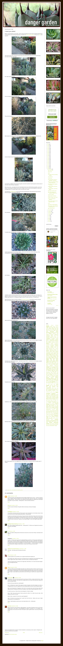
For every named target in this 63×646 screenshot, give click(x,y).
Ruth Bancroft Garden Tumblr (52, 294)
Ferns (55, 349)
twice (40, 34)
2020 (48, 152)
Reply (9, 508)
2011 (48, 165)
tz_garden (49, 303)
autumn (47, 328)
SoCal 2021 (50, 412)
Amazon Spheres (55, 326)
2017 (48, 156)
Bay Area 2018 (50, 329)
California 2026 (55, 333)
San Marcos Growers (25, 299)
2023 (48, 148)
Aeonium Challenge (54, 325)
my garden (52, 381)
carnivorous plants (49, 335)
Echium (47, 343)
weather (50, 422)
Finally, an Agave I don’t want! (53, 197)
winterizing (53, 424)
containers (48, 338)
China (57, 336)
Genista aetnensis (49, 363)
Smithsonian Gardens (49, 410)
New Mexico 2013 (51, 384)
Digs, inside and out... (51, 208)
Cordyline (53, 338)
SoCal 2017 (54, 411)
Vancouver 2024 (49, 419)
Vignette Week (56, 421)
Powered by (52, 120)
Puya (57, 402)
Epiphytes (56, 344)
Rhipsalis (53, 404)
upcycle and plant (49, 418)
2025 (48, 145)
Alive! (49, 173)
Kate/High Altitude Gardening (13, 523)
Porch (49, 203)
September (50, 212)
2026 (48, 144)
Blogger (42, 640)
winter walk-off (50, 424)
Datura (47, 340)
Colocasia (47, 337)
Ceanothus (48, 336)
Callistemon (56, 334)
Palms (47, 395)
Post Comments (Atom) (13, 634)
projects (49, 402)
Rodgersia (56, 404)
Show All (57, 305)
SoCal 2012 (54, 410)
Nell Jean (9, 505)
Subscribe (52, 117)
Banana (53, 328)
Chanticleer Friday (53, 336)
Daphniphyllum (52, 339)
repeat (51, 404)
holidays (47, 367)
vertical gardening (53, 420)
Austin (50, 327)
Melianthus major (53, 378)
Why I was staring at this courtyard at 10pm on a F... (52, 193)
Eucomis (56, 345)
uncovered (57, 417)
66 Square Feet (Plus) (51, 300)
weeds (51, 423)
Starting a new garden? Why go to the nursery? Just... (53, 182)
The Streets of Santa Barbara (52, 204)
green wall (50, 364)
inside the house (54, 370)
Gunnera (51, 365)
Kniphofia (55, 373)
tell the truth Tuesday (49, 415)
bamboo (50, 328)
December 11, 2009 (14, 505)
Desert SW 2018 (53, 340)
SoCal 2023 (54, 412)
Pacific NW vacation (55, 394)
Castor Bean (56, 335)
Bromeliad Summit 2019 (54, 332)
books (57, 331)
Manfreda (52, 377)
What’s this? (50, 171)
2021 (48, 151)
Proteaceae (54, 402)
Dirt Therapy (49, 291)
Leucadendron (52, 375)
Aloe (51, 326)
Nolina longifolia (49, 295)
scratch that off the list (49, 408)
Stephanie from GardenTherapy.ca (13, 548)
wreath (51, 425)
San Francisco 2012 (53, 406)
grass (47, 364)
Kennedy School (13, 191)
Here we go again (50, 301)
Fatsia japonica (49, 348)
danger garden (10, 577)
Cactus (50, 333)
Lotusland (52, 376)
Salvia (55, 405)
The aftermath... (50, 176)
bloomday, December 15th (52, 190)
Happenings (48, 366)
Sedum (55, 408)
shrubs (57, 409)
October (49, 211)
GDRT (57, 362)
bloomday (52, 331)
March (49, 221)
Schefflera (56, 407)
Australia (57, 327)
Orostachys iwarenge (52, 392)
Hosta (50, 367)
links (55, 375)
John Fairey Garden (49, 371)
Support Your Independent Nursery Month (52, 414)
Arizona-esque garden (30, 34)
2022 (48, 149)
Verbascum (48, 420)
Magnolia (56, 376)
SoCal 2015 (50, 411)
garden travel (54, 362)
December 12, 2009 (13, 567)
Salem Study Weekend (50, 405)
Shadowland (53, 409)
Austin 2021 (53, 327)
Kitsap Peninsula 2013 (54, 372)
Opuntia (53, 390)
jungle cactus (54, 371)
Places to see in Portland (53, 397)
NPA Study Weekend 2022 (52, 386)
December (50, 169)
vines (47, 422)
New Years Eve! (50, 170)
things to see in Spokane (50, 416)
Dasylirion (56, 339)
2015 (48, 159)
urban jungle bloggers (55, 418)
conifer (51, 337)
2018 (48, 155)
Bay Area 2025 (55, 329)
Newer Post (7, 632)
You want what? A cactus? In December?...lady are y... (52, 180)
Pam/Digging (10, 511)
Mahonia (47, 377)
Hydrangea (52, 369)
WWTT (53, 425)
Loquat (50, 376)
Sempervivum (48, 409)
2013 (48, 162)
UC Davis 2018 (52, 417)
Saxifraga (52, 407)
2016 (48, 158)
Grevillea (53, 364)
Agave (47, 326)
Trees (47, 417)
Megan (9, 567)
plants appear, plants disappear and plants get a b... (53, 206)
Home (24, 632)
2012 (48, 163)
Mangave (56, 377)
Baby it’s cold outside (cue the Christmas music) (53, 201)
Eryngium (52, 345)
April (49, 219)
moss (57, 378)
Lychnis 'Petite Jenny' (50, 292)
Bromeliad (48, 332)
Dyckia (47, 342)
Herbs (54, 366)
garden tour (48, 362)
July (49, 215)
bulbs (47, 333)
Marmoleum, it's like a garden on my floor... (52, 184)
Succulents (56, 413)
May (49, 218)
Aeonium (47, 325)
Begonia (47, 330)
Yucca (56, 425)
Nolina (57, 385)
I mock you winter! (51, 194)
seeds (57, 408)
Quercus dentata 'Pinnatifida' (50, 403)
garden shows (55, 361)
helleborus (51, 366)
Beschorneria (51, 330)
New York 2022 (53, 385)
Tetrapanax (56, 415)
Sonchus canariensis (51, 413)
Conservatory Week (55, 337)
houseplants (54, 367)
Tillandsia (56, 416)
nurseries (48, 388)
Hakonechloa (56, 365)
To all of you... (50, 178)
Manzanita (48, 378)
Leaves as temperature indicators (51, 199)
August (49, 214)
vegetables (56, 419)
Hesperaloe (56, 366)
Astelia (47, 327)
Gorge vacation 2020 (55, 363)
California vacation (49, 334)
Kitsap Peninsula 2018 (49, 373)
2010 (48, 166)
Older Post (40, 632)
